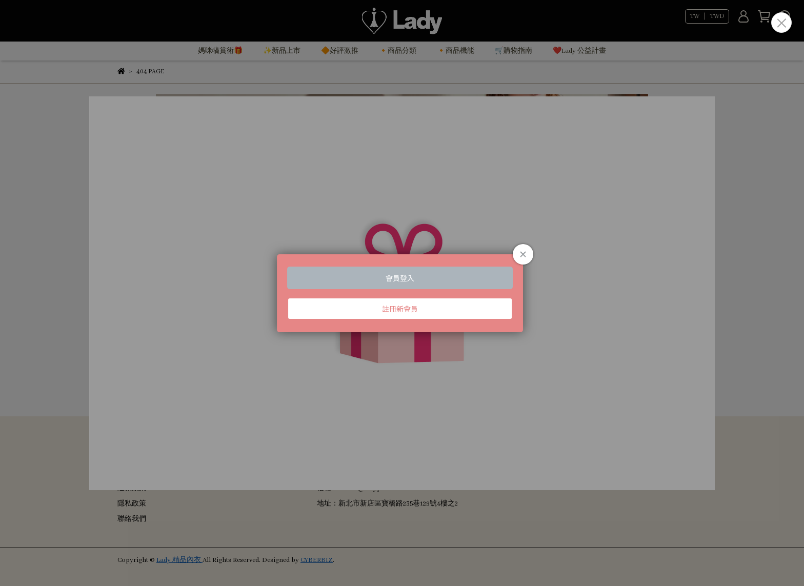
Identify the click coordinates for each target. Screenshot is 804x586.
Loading (402, 293)
